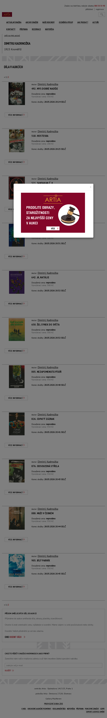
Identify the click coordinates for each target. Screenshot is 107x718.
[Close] (90, 187)
